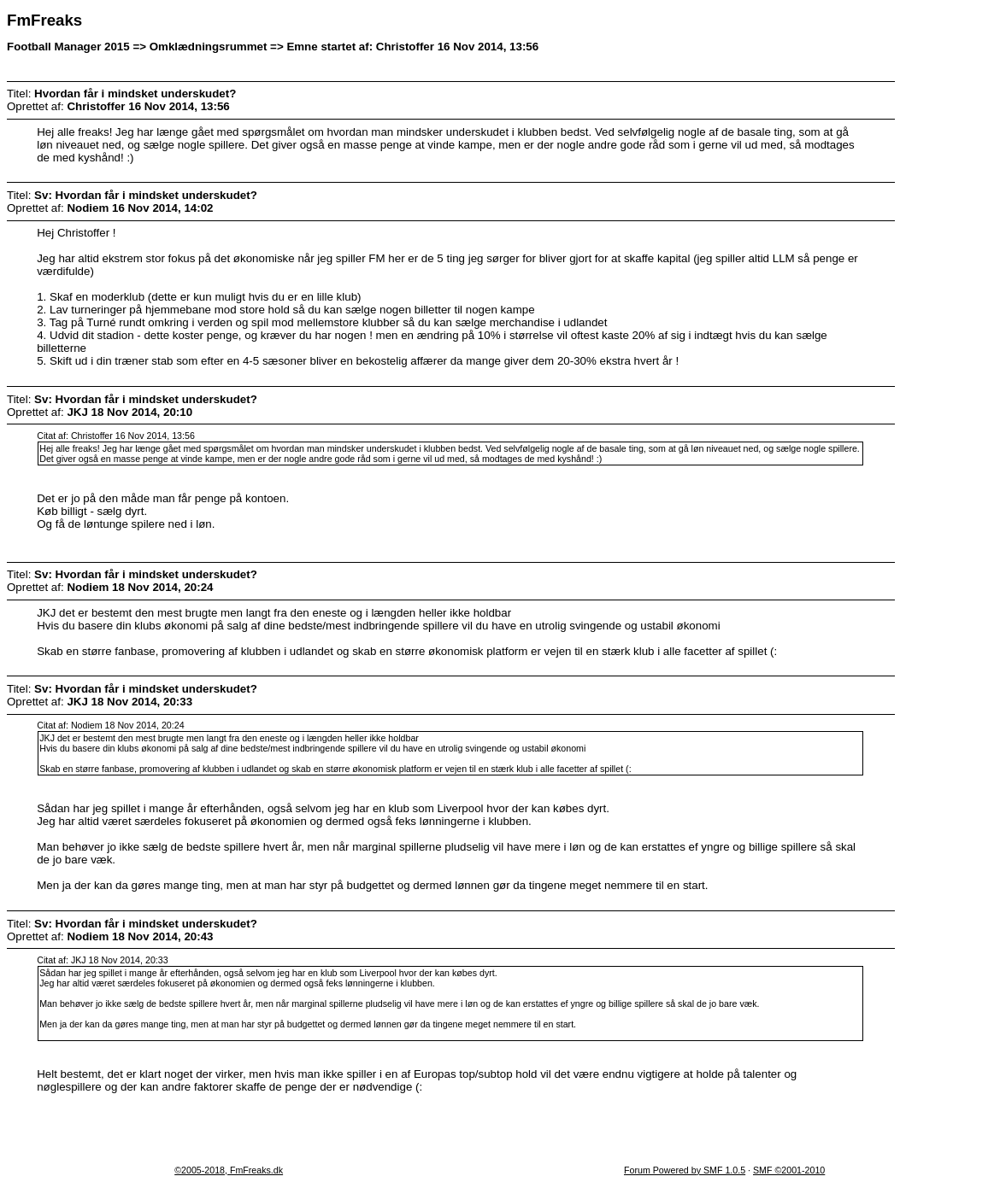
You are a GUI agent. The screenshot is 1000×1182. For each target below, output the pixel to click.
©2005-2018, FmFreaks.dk (228, 1170)
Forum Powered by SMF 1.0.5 (684, 1170)
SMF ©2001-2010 (789, 1170)
